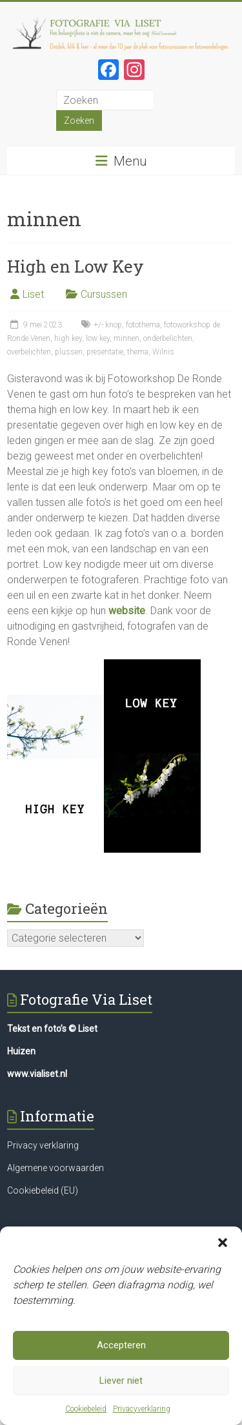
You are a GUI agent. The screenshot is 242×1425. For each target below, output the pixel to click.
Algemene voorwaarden (55, 1168)
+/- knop (108, 324)
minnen (126, 338)
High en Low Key (75, 266)
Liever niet (121, 1385)
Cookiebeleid (85, 1412)
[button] (222, 1246)
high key (68, 338)
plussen (69, 351)
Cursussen (104, 294)
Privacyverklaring (141, 1412)
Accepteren (121, 1349)
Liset (33, 294)
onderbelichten (167, 338)
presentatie (104, 351)
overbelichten (29, 351)
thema (137, 351)
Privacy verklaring (43, 1145)
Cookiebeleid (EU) (42, 1190)
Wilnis (163, 351)
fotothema (143, 324)
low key (98, 338)
